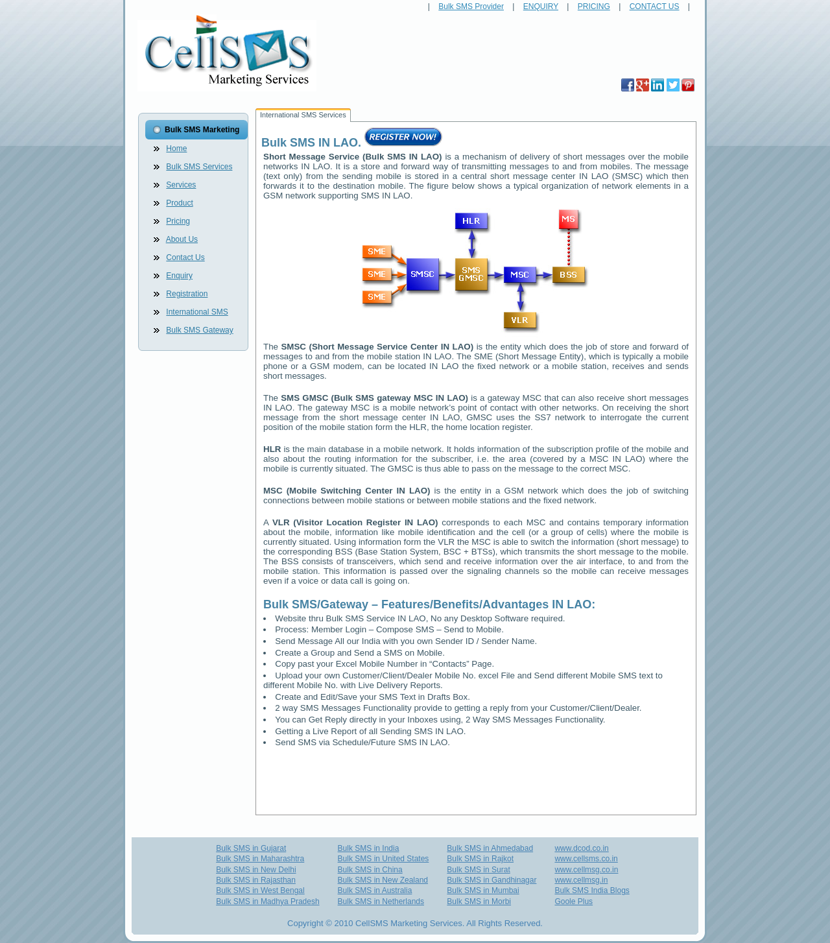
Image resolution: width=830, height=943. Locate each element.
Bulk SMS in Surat (478, 869)
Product (179, 203)
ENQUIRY (540, 6)
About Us (182, 239)
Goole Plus (573, 901)
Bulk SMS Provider (471, 6)
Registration (187, 293)
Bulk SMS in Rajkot (480, 858)
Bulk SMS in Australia (375, 890)
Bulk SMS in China (370, 869)
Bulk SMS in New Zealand (383, 880)
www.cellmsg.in (581, 880)
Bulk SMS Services (199, 166)
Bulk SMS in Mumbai (483, 890)
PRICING (594, 6)
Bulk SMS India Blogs (591, 890)
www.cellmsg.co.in (586, 869)
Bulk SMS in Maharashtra (260, 858)
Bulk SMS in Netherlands (381, 901)
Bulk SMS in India (368, 848)
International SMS (197, 311)
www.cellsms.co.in (585, 858)
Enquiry (179, 275)
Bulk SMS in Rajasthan (256, 880)
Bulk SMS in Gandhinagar (491, 880)
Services (181, 184)
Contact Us (185, 257)
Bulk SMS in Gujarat (251, 848)
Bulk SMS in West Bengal (260, 890)
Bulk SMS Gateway (199, 330)
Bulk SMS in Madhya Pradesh (267, 901)
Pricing (178, 221)
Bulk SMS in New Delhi (256, 869)
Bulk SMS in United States (383, 858)
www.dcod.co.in (581, 848)
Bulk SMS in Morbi (479, 901)
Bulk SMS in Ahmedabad (490, 848)
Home (176, 148)
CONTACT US (655, 6)
